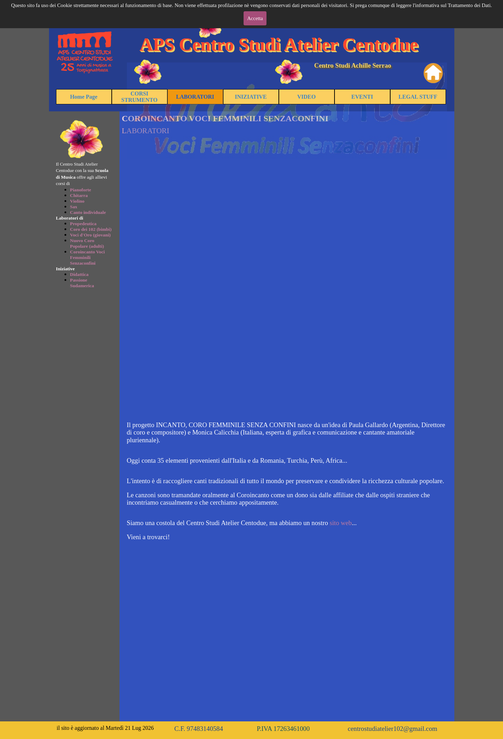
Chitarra (79, 195)
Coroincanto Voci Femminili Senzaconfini (87, 257)
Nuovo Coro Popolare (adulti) (87, 243)
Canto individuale (88, 212)
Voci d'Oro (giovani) (90, 235)
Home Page (84, 97)
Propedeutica (83, 223)
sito (334, 522)
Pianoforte (80, 189)
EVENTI (362, 97)
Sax (74, 206)
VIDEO (306, 97)
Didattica (79, 274)
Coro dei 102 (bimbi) (91, 229)
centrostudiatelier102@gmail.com (392, 728)
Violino (77, 201)
